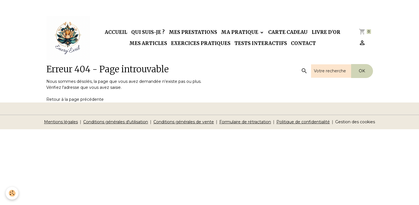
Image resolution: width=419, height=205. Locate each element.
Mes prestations (193, 32)
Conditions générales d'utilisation (115, 121)
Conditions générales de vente (183, 121)
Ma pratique (240, 32)
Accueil (116, 32)
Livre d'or (326, 32)
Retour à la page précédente (75, 99)
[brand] (68, 38)
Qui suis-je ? (148, 32)
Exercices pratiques (200, 43)
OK (362, 70)
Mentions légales (61, 121)
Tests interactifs (260, 43)
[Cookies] (12, 193)
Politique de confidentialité (303, 121)
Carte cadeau (288, 32)
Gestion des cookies (355, 121)
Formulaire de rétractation (245, 121)
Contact (303, 43)
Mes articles (148, 43)
